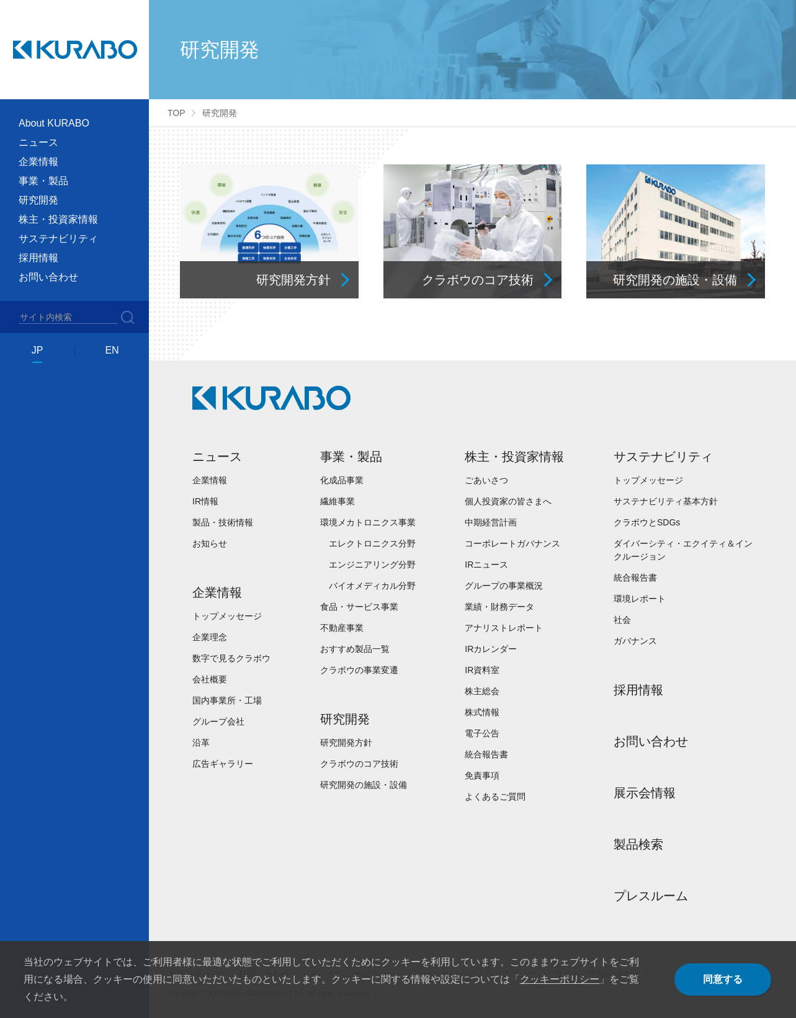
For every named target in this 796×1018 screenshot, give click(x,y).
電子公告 (482, 733)
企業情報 (209, 480)
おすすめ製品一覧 (355, 649)
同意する (723, 979)
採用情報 (38, 257)
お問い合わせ (48, 277)
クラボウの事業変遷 (359, 670)
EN (112, 350)
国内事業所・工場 (227, 700)
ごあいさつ (486, 480)
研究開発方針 (346, 743)
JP (37, 350)
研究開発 (345, 719)
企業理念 (209, 637)
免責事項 (482, 775)
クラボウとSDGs (647, 522)
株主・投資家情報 (514, 456)
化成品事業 (342, 480)
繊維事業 (337, 501)
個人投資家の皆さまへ (508, 501)
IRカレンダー (491, 649)
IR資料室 (482, 670)
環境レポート (640, 599)
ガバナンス (635, 641)
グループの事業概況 (504, 586)
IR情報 (205, 501)
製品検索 (638, 844)
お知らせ (209, 543)
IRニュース (486, 564)
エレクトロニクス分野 (372, 543)
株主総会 (482, 691)
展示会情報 (645, 793)
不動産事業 (342, 628)
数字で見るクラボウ (231, 658)
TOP (177, 113)
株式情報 (482, 712)
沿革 (201, 743)
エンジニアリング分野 (372, 564)
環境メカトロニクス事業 (368, 522)
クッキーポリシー (559, 979)
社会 (622, 620)
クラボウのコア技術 (359, 764)
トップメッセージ (227, 616)
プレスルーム (651, 896)
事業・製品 (351, 456)
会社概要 (209, 679)
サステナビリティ (663, 456)
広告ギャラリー (222, 764)
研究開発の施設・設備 (363, 785)
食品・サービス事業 (359, 607)
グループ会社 (218, 721)
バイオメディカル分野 (372, 586)
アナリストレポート (504, 628)
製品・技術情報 (222, 522)
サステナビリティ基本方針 (666, 501)
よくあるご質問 (495, 796)
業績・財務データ (499, 607)
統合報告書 (486, 754)
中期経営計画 (491, 522)
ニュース (217, 456)
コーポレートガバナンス (512, 543)
